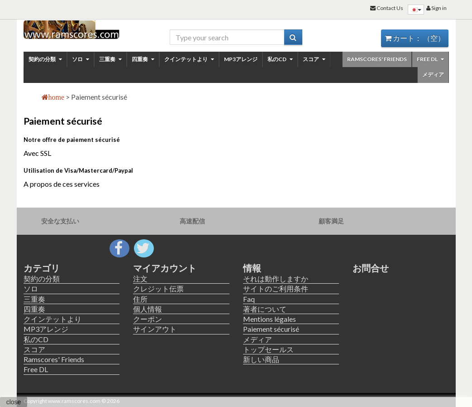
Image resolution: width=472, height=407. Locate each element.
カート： (415, 38)
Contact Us (386, 8)
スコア (314, 59)
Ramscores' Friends (377, 59)
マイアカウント (164, 267)
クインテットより (189, 59)
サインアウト (154, 329)
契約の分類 (45, 59)
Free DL (430, 59)
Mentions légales (269, 319)
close (13, 402)
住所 (140, 299)
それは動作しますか (275, 278)
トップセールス (268, 349)
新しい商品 (261, 359)
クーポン (147, 319)
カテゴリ (42, 267)
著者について (264, 309)
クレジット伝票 (158, 288)
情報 (252, 267)
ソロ (80, 59)
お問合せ (371, 267)
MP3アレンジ (240, 59)
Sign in (436, 8)
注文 (140, 278)
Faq (249, 299)
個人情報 (147, 309)
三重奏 (110, 59)
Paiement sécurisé (271, 329)
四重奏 (143, 59)
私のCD (280, 59)
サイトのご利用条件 (275, 288)
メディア (433, 74)
